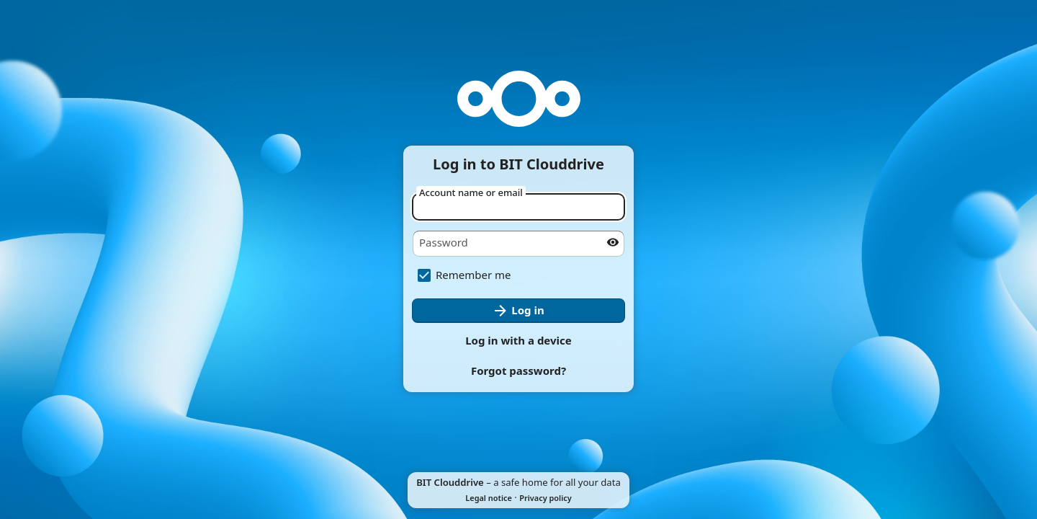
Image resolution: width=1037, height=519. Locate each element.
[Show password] (613, 242)
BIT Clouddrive (450, 482)
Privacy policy (545, 497)
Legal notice (488, 497)
